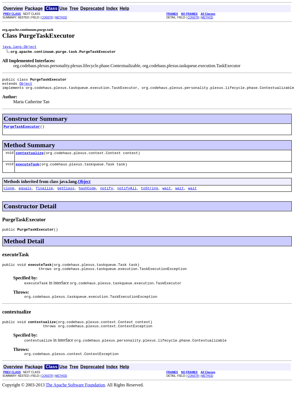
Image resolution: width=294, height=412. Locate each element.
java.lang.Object (19, 47)
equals (25, 194)
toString (149, 194)
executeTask (27, 169)
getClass (65, 194)
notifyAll (127, 194)
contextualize (29, 157)
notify (106, 194)
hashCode (87, 194)
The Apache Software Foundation (75, 397)
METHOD (61, 17)
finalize (44, 194)
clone (9, 194)
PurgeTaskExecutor (22, 130)
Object (25, 85)
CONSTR (47, 17)
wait (166, 194)
